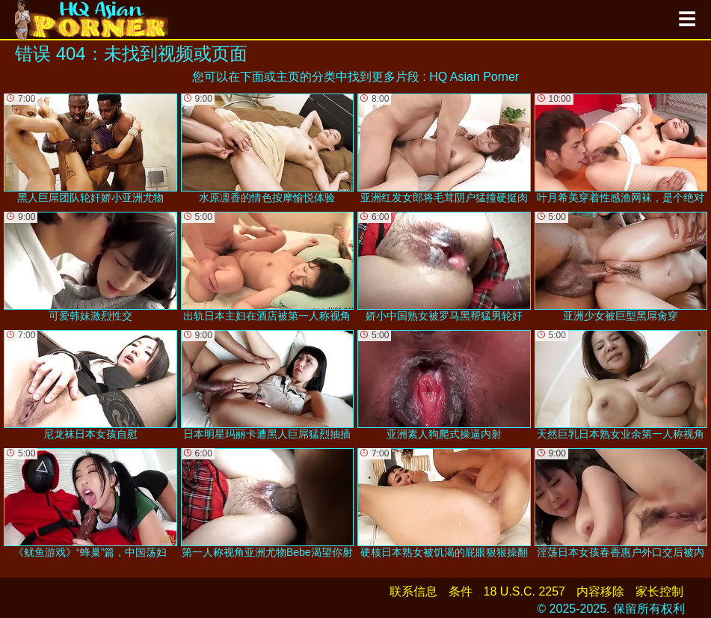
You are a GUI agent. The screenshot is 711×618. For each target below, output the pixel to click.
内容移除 (600, 591)
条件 (461, 591)
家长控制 (659, 591)
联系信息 (413, 591)
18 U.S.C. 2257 (524, 591)
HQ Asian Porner (474, 76)
